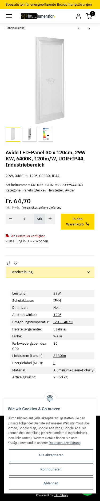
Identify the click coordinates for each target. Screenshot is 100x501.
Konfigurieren (50, 469)
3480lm (59, 355)
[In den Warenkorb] (78, 221)
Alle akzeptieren (50, 455)
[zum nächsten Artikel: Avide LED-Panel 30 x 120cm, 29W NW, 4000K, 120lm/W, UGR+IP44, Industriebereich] (89, 29)
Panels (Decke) (34, 190)
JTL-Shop (61, 495)
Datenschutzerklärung (65, 443)
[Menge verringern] (11, 219)
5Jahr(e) (59, 329)
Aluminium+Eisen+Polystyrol (75, 370)
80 (55, 343)
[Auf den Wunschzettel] (15, 262)
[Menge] (24, 219)
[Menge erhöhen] (50, 219)
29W (57, 293)
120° (57, 314)
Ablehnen (50, 483)
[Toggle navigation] (8, 16)
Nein (56, 307)
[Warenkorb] (89, 16)
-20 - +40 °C (63, 322)
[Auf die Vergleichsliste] (8, 262)
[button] (78, 16)
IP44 (57, 300)
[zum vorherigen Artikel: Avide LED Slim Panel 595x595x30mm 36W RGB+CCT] (78, 29)
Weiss (57, 336)
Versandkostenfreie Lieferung (41, 207)
